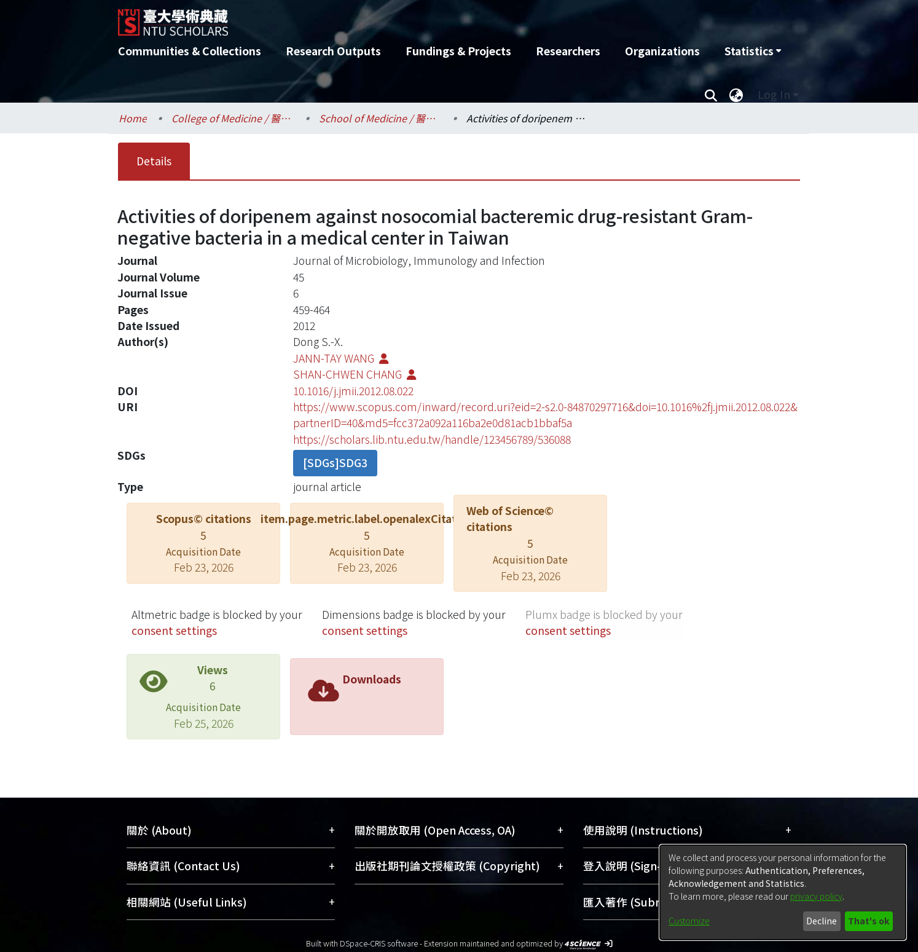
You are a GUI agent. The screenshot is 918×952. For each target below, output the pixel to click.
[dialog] (783, 892)
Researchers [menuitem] (568, 50)
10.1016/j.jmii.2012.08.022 (353, 390)
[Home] (393, 18)
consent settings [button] (174, 630)
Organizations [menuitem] (662, 50)
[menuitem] (752, 51)
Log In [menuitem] (774, 94)
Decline (821, 921)
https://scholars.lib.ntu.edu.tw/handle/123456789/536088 (432, 439)
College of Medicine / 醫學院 (232, 118)
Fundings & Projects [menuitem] (458, 50)
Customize (689, 921)
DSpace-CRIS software (379, 943)
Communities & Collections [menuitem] (189, 50)
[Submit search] (710, 94)
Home (133, 118)
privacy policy (816, 896)
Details (153, 160)
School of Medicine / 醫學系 (380, 118)
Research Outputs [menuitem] (333, 50)
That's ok (868, 921)
